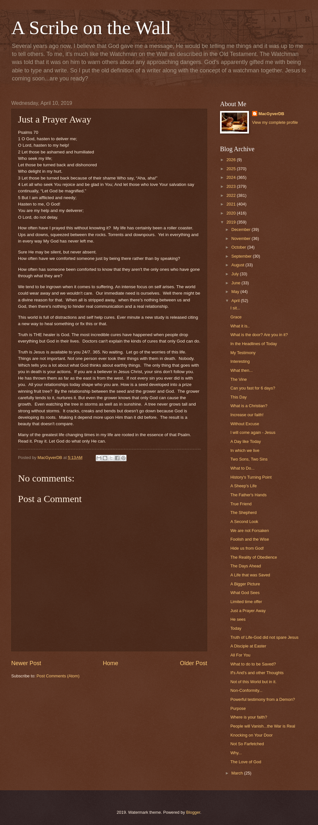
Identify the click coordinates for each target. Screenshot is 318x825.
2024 (231, 177)
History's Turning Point (250, 477)
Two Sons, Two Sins (249, 459)
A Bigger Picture (245, 584)
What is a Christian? (248, 405)
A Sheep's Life (243, 485)
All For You (240, 655)
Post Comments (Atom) (58, 676)
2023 (231, 186)
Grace (236, 317)
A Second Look (244, 521)
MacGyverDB (271, 113)
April (236, 300)
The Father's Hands (248, 494)
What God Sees (245, 592)
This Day (238, 397)
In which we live (244, 450)
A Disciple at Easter (248, 646)
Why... (236, 752)
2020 (231, 213)
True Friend (241, 503)
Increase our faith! (246, 414)
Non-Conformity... (246, 690)
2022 (231, 195)
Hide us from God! (247, 548)
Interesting (240, 361)
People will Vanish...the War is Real (262, 726)
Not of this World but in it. (253, 681)
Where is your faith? (248, 717)
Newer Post (26, 663)
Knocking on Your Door (251, 735)
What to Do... (242, 468)
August (238, 264)
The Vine (238, 379)
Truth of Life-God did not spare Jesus (264, 637)
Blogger (193, 812)
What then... (241, 370)
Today (235, 628)
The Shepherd (243, 512)
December (241, 229)
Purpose (238, 708)
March (237, 773)
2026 (231, 159)
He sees (237, 619)
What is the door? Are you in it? (259, 334)
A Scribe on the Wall (91, 27)
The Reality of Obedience (253, 557)
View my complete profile (275, 122)
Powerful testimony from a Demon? (262, 699)
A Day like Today (245, 441)
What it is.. (240, 326)
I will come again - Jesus (252, 432)
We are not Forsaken (249, 530)
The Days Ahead (245, 566)
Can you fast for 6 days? (252, 388)
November (241, 238)
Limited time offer (246, 601)
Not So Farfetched (247, 743)
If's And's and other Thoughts (257, 672)
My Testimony (242, 352)
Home (110, 663)
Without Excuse (244, 423)
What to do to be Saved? (253, 664)
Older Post (193, 663)
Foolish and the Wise (249, 539)
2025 (231, 168)
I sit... (235, 308)
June (236, 282)
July (235, 273)
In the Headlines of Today (253, 343)
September (242, 256)
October (239, 247)
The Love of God (245, 761)
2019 (231, 222)
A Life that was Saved (250, 575)
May (235, 291)
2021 (231, 204)
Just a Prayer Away (248, 610)
